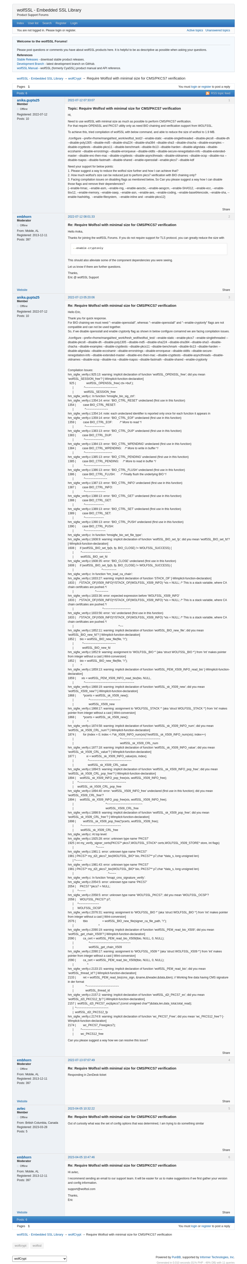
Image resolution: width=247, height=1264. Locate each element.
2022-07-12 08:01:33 (81, 216)
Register (61, 23)
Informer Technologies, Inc (217, 1256)
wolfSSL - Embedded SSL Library (49, 10)
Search (47, 23)
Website (22, 290)
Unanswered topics (218, 30)
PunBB (176, 1256)
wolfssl (35, 1245)
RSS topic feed (220, 93)
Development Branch (30, 64)
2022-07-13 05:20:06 (81, 297)
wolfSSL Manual (27, 68)
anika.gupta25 (28, 100)
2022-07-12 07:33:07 (81, 100)
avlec (21, 1108)
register (206, 86)
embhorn (24, 217)
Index (20, 23)
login (194, 86)
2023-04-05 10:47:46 (81, 1157)
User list (33, 23)
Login (73, 23)
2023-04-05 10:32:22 (81, 1108)
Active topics (195, 30)
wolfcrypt (19, 1245)
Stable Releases (27, 59)
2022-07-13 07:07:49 (81, 1060)
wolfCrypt (74, 78)
